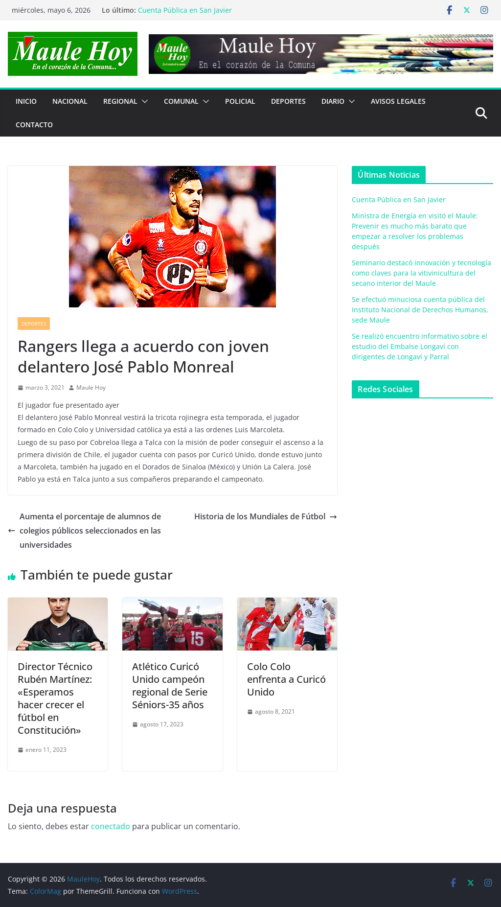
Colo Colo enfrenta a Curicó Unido (286, 679)
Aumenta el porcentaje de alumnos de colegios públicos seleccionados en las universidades (84, 530)
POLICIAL (240, 101)
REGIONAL (120, 101)
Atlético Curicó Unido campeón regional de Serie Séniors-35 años (169, 685)
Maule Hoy (91, 387)
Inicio (26, 101)
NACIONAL (70, 101)
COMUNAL (181, 101)
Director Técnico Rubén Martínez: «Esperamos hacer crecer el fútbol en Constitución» (55, 698)
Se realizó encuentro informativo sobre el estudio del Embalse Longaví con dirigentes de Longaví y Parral (419, 346)
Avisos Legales (398, 101)
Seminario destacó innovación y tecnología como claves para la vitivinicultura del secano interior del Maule (421, 273)
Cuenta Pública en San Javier (185, 10)
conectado (110, 826)
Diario (332, 101)
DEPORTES (288, 101)
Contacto (34, 124)
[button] (142, 101)
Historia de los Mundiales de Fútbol (265, 516)
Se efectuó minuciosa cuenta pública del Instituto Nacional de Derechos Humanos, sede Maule (420, 310)
